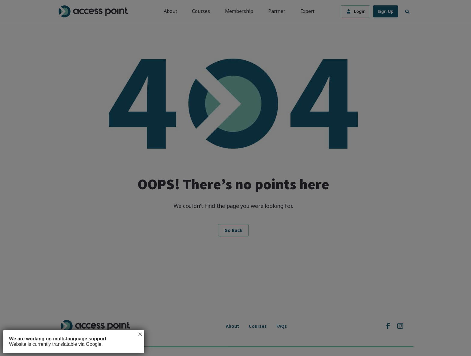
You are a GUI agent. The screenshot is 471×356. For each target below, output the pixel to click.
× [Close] (140, 334)
